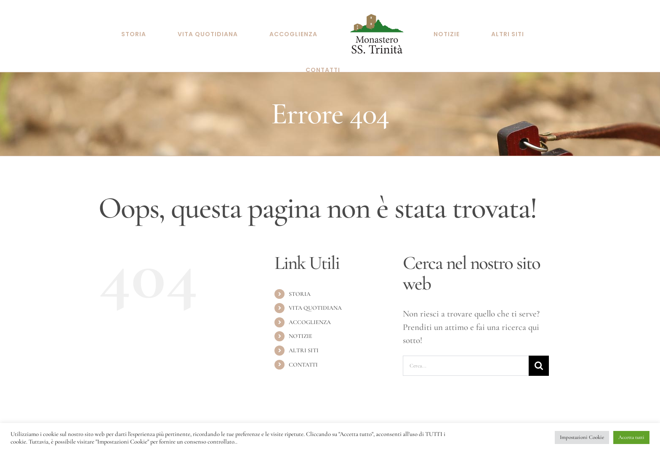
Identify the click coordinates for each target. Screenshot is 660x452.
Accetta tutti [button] (631, 437)
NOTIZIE (300, 331)
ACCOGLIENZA (310, 318)
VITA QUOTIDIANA (315, 303)
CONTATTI (303, 360)
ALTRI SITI (304, 346)
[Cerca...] (466, 361)
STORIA (300, 289)
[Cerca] (539, 361)
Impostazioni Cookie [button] (582, 437)
